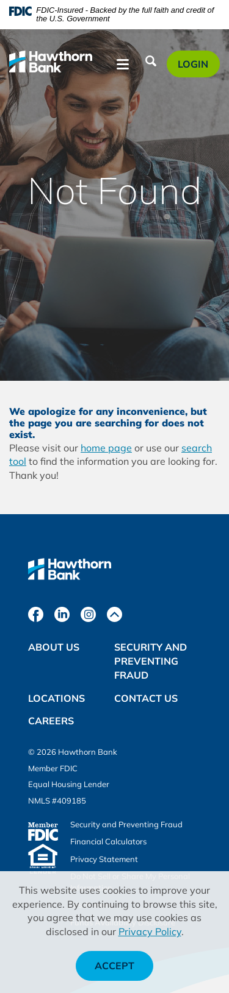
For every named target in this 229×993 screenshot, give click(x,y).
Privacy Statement (104, 859)
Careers (51, 721)
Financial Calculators (108, 841)
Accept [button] (114, 965)
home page (106, 448)
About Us (53, 647)
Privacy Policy (149, 931)
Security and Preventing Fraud (150, 661)
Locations (56, 698)
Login (198, 67)
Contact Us (146, 698)
